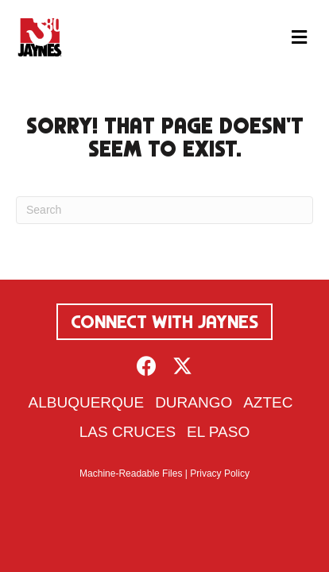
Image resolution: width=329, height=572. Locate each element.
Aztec (267, 402)
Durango (193, 402)
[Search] (164, 210)
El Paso (218, 431)
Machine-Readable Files (130, 473)
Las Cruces (127, 431)
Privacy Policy (220, 473)
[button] (147, 366)
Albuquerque (87, 402)
